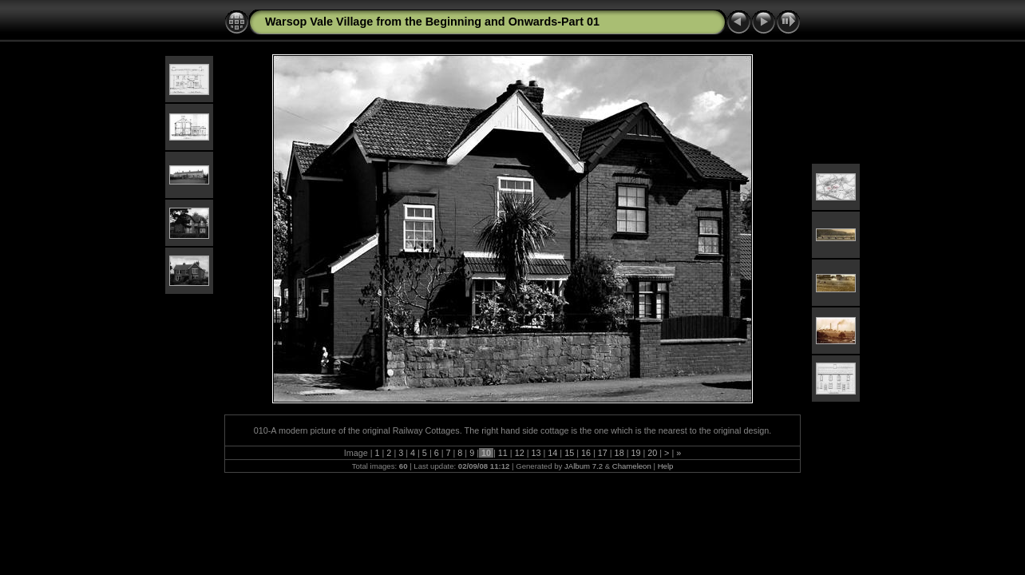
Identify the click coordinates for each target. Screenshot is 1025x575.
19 (635, 453)
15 (569, 453)
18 (619, 453)
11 (503, 453)
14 (552, 453)
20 (652, 453)
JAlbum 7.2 (583, 466)
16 (586, 453)
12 (519, 453)
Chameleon (631, 466)
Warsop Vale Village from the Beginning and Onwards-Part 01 (432, 21)
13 (535, 453)
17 (603, 453)
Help (666, 466)
